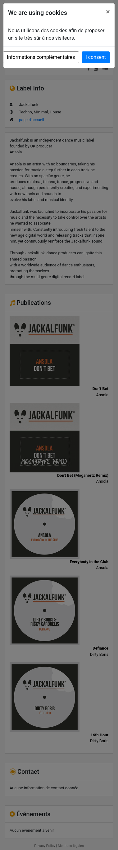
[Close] (108, 11)
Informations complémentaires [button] (41, 57)
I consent (96, 57)
